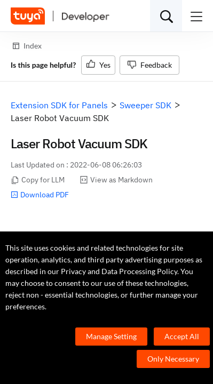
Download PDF (40, 194)
